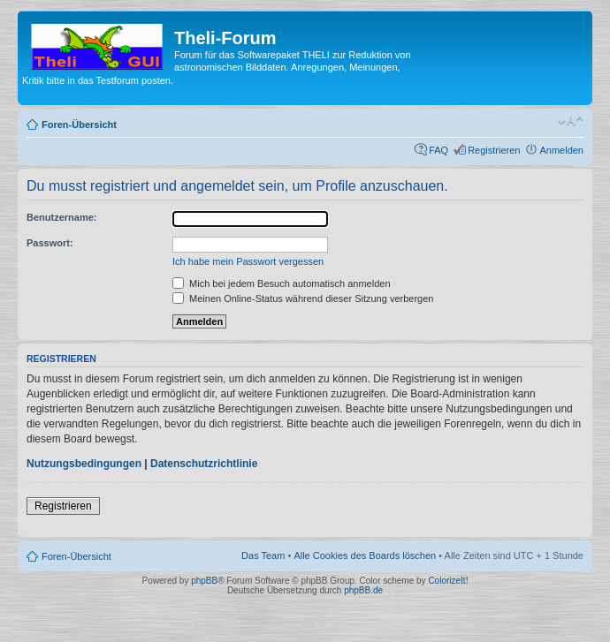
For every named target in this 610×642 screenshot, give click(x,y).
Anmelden (561, 150)
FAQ (438, 150)
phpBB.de (363, 590)
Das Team (263, 555)
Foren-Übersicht (79, 124)
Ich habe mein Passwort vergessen (248, 261)
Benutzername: (61, 217)
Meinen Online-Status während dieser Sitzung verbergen (302, 298)
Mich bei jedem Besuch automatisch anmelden (281, 283)
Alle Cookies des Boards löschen (365, 555)
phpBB (204, 580)
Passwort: (50, 243)
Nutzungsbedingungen (84, 463)
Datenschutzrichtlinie (203, 463)
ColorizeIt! (448, 580)
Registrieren (494, 150)
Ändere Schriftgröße (570, 121)
